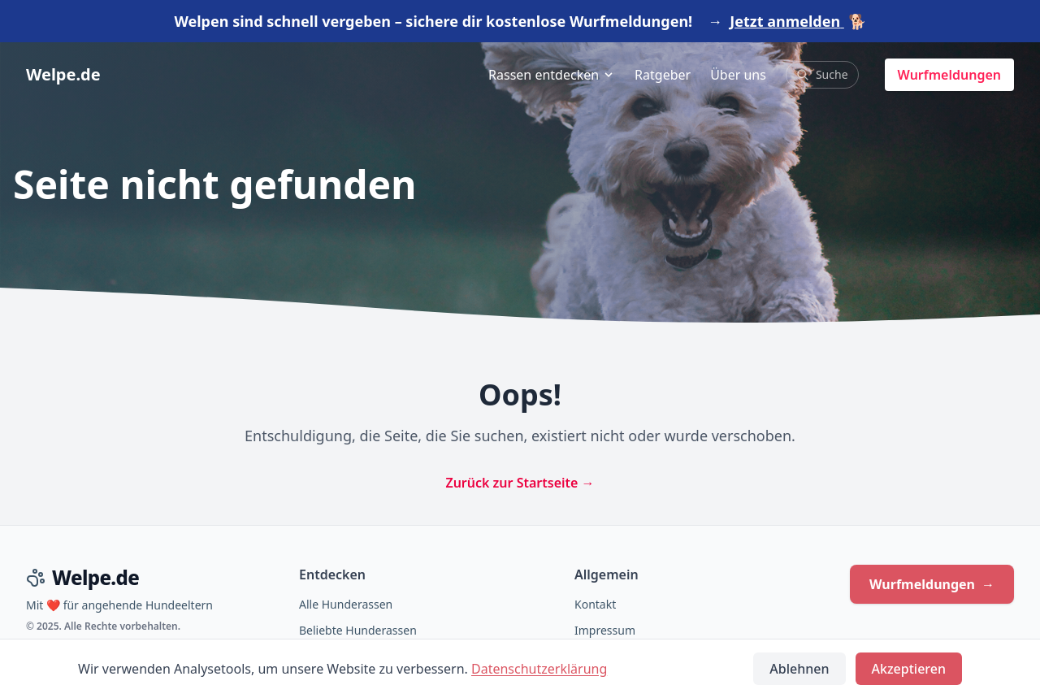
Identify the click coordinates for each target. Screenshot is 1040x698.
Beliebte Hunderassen (358, 630)
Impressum (604, 630)
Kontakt (595, 604)
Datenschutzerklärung (539, 669)
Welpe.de (63, 74)
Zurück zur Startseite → (519, 483)
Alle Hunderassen (345, 604)
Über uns (738, 75)
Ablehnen (799, 669)
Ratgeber (663, 75)
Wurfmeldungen (949, 75)
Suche (822, 74)
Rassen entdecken (551, 75)
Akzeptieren (909, 669)
